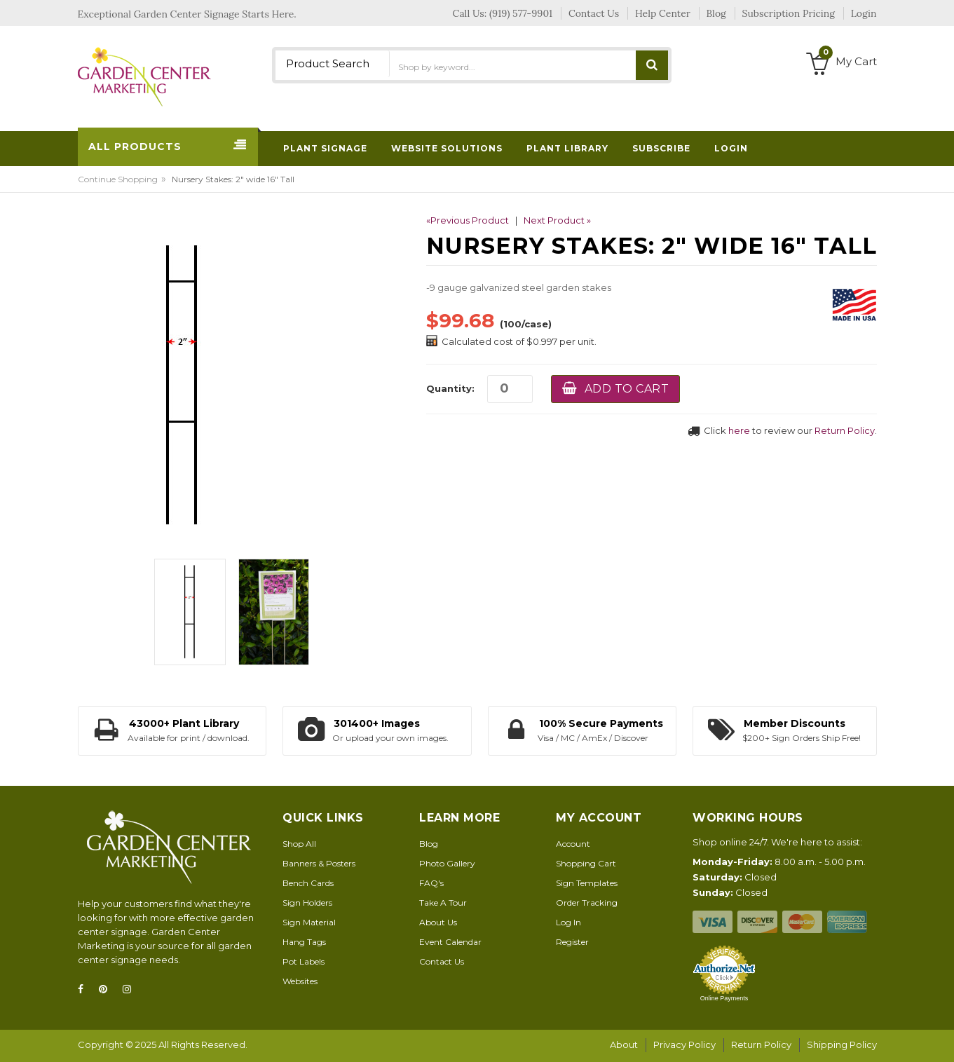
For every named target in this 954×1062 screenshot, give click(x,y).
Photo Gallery (447, 863)
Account (573, 843)
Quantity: (450, 388)
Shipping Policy (842, 1044)
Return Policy (845, 430)
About (624, 1044)
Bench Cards (308, 883)
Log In (568, 922)
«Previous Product (467, 220)
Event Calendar (450, 942)
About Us (438, 922)
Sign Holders (307, 902)
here (739, 430)
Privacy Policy (684, 1044)
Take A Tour (443, 902)
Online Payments (724, 998)
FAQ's (431, 883)
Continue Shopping (118, 179)
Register (572, 942)
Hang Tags (304, 942)
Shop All (299, 843)
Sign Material (309, 922)
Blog (428, 843)
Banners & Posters (318, 863)
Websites (300, 981)
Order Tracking (587, 902)
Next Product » (557, 220)
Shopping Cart (586, 863)
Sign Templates (587, 883)
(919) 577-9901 (520, 13)
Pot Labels (303, 961)
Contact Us (441, 961)
